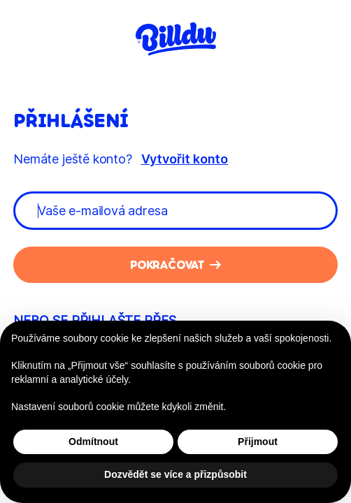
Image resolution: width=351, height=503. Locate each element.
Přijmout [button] (258, 441)
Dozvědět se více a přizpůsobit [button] (175, 474)
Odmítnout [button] (93, 441)
